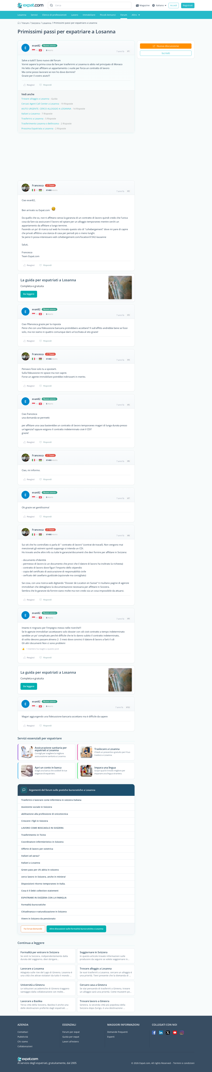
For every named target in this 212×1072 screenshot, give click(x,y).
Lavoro (74, 14)
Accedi (173, 5)
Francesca (38, 185)
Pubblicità (23, 1036)
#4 (128, 359)
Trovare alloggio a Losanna (35, 98)
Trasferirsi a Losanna (32, 118)
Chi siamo (23, 1041)
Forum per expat (71, 1031)
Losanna (22, 14)
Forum (123, 14)
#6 (128, 461)
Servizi (34, 14)
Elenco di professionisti (54, 14)
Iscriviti (166, 53)
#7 (128, 498)
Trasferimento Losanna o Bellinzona (40, 123)
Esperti (111, 1036)
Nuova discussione (166, 46)
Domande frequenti (117, 1031)
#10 (128, 707)
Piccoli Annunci (108, 14)
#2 (128, 191)
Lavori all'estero (70, 1041)
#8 (128, 535)
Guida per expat (70, 1036)
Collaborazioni (25, 1046)
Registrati (188, 5)
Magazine (143, 5)
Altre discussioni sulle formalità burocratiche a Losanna (76, 928)
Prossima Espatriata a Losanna (37, 128)
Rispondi (45, 84)
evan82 (36, 45)
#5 (128, 404)
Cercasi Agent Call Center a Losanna (40, 103)
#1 (128, 51)
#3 (128, 315)
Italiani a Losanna (30, 113)
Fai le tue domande (33, 928)
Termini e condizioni (183, 1063)
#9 (128, 618)
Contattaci (23, 1031)
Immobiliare (89, 14)
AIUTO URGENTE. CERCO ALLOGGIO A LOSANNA (46, 108)
